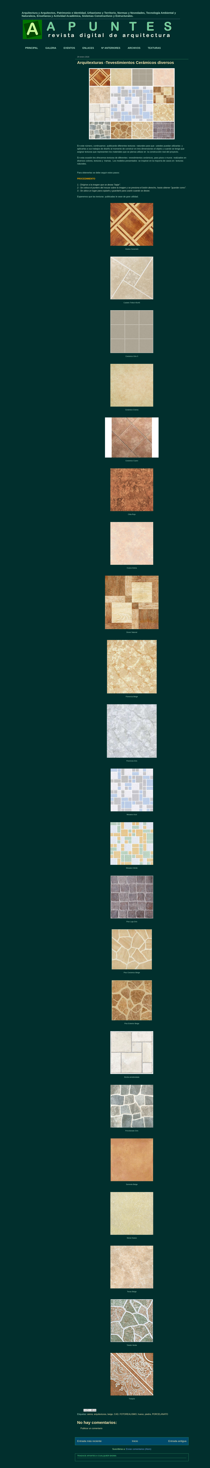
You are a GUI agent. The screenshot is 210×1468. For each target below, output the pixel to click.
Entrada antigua (177, 1441)
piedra (148, 1414)
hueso (141, 1414)
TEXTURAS (154, 48)
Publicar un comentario (91, 1428)
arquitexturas (100, 1414)
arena (90, 1414)
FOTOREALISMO (128, 1414)
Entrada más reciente (89, 1441)
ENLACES (88, 48)
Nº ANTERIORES (110, 48)
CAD (116, 1414)
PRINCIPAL (31, 48)
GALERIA (50, 48)
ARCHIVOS (134, 48)
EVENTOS (69, 48)
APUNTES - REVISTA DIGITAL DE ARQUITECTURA (53, 8)
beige (110, 1414)
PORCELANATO (160, 1414)
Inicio (135, 1441)
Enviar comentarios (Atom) (138, 1449)
